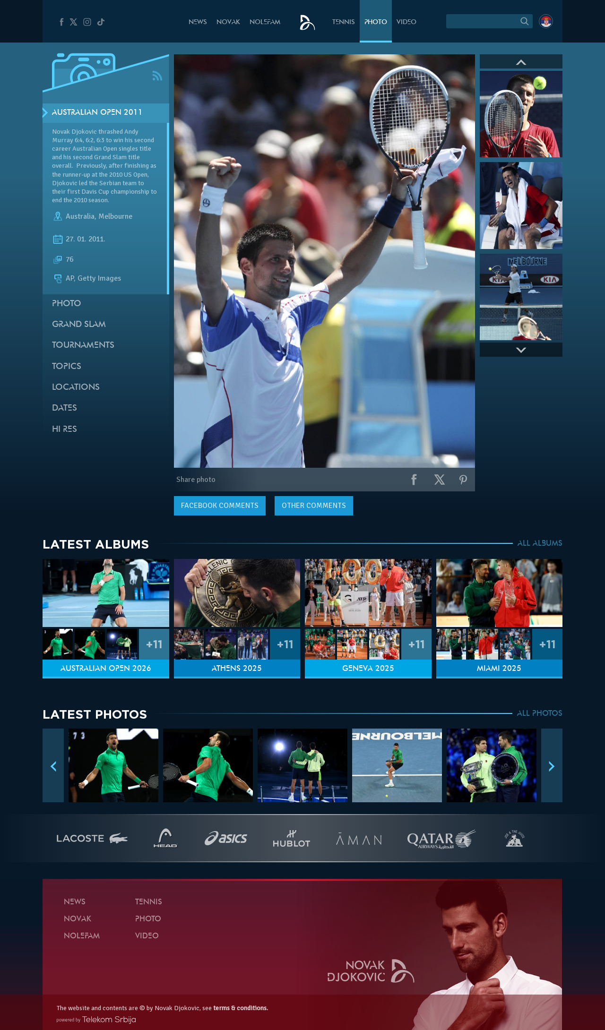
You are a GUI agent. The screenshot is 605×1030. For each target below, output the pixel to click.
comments (220, 505)
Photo (375, 22)
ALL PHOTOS (539, 714)
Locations (76, 387)
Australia (80, 216)
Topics (66, 366)
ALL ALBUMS (540, 544)
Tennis (343, 22)
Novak (228, 22)
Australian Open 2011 (97, 113)
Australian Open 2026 (105, 669)
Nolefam (265, 22)
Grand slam (79, 324)
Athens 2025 (237, 669)
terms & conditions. (240, 1008)
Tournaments (83, 345)
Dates (64, 408)
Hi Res (64, 429)
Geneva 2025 (368, 669)
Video (406, 22)
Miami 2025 (499, 669)
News (198, 22)
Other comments (314, 505)
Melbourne (115, 216)
